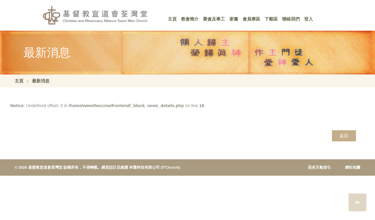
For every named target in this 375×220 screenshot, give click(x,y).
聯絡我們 (291, 18)
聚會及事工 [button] (214, 18)
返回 (344, 135)
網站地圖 (352, 167)
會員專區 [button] (251, 18)
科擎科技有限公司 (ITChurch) (154, 167)
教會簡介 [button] (190, 18)
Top (357, 202)
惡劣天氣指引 (319, 167)
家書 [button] (233, 18)
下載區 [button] (271, 18)
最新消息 (41, 80)
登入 (308, 18)
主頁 (172, 18)
